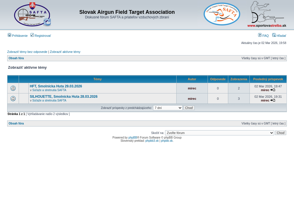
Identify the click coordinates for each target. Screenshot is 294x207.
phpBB (132, 137)
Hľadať (279, 35)
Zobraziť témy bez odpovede (27, 51)
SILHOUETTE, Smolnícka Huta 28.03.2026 (64, 97)
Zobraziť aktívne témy (65, 51)
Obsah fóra (16, 58)
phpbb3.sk (152, 140)
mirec (192, 88)
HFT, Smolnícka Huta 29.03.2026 (56, 86)
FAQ (263, 35)
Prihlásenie (18, 35)
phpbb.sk (167, 140)
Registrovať (40, 35)
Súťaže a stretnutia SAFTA (49, 90)
